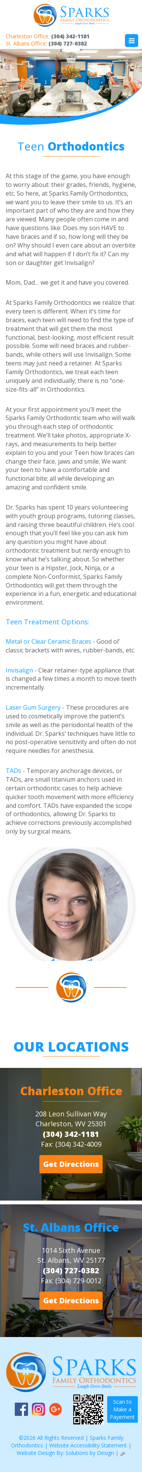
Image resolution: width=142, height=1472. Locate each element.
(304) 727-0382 (67, 43)
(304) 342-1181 (70, 36)
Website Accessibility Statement (88, 1445)
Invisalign (19, 670)
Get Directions (71, 1164)
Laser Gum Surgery (33, 707)
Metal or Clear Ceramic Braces (48, 641)
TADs (13, 771)
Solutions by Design (90, 1452)
